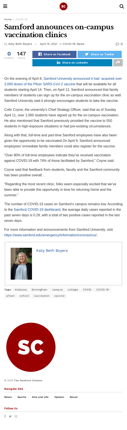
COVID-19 (21, 19)
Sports (21, 398)
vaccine (59, 297)
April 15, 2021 (48, 44)
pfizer (10, 297)
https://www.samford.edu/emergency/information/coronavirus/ (50, 237)
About (74, 398)
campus (57, 291)
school (24, 297)
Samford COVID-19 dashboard (37, 211)
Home (8, 19)
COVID (87, 291)
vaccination (41, 297)
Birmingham (39, 291)
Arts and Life (40, 398)
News (80, 44)
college (73, 291)
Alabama (21, 291)
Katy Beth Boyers (20, 44)
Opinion (59, 398)
